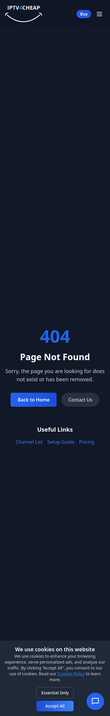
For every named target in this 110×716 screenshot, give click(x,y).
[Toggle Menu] (99, 14)
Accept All (55, 706)
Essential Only (55, 693)
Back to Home (34, 400)
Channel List (29, 442)
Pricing (86, 442)
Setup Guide (61, 442)
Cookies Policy (71, 673)
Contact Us (80, 400)
